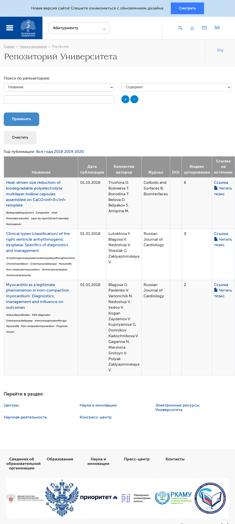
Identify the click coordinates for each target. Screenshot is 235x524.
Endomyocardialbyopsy (43, 263)
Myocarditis (65, 263)
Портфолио (60, 46)
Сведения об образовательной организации (23, 463)
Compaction (42, 212)
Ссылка (221, 182)
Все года (44, 151)
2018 (58, 151)
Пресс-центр (137, 459)
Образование (60, 459)
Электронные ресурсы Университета (177, 407)
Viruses (10, 331)
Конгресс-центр (96, 417)
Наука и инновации (33, 46)
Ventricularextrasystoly (54, 269)
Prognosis (61, 326)
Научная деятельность (25, 417)
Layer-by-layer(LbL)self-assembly (49, 218)
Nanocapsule (13, 224)
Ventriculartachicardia (18, 275)
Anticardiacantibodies (18, 315)
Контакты (175, 459)
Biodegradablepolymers (19, 212)
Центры (11, 405)
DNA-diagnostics (41, 315)
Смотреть (187, 8)
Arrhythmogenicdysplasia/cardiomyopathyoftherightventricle (40, 258)
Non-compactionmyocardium (22, 269)
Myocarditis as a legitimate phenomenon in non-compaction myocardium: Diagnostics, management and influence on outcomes (37, 296)
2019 (68, 151)
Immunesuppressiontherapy (50, 320)
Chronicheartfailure (17, 263)
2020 (79, 151)
